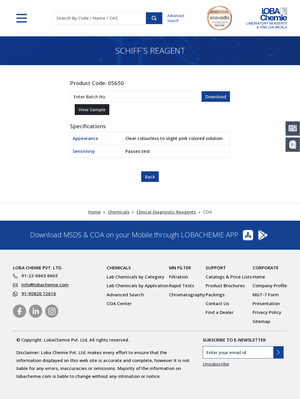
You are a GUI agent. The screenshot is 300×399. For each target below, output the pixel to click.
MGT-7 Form (266, 294)
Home (94, 212)
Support (216, 267)
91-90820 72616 (38, 293)
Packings (215, 294)
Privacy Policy (267, 312)
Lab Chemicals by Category (135, 277)
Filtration (178, 277)
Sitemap (261, 321)
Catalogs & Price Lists (229, 277)
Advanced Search (175, 18)
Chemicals (118, 212)
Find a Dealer (219, 312)
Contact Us (217, 303)
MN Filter (180, 267)
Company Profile (270, 285)
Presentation (266, 303)
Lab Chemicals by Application (137, 285)
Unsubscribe (216, 364)
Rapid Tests (181, 285)
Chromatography (187, 294)
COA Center (119, 303)
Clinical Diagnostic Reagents (166, 212)
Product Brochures (225, 285)
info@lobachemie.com (45, 285)
